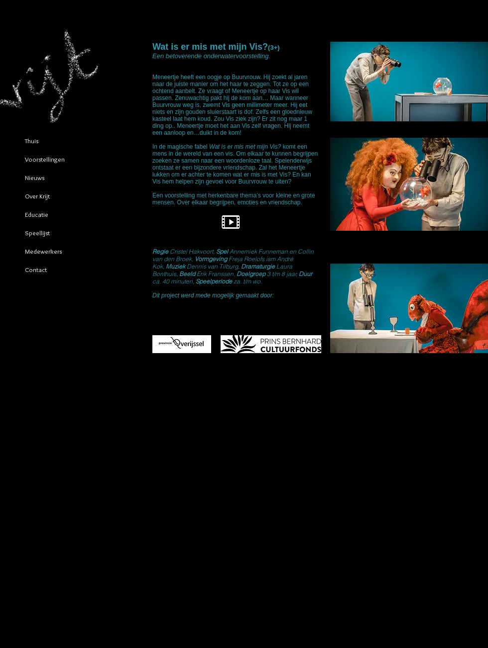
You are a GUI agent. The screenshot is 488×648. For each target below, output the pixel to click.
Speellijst (37, 233)
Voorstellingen (45, 159)
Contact (36, 270)
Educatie (36, 214)
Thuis (31, 141)
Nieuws (34, 178)
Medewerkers (43, 251)
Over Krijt (37, 196)
